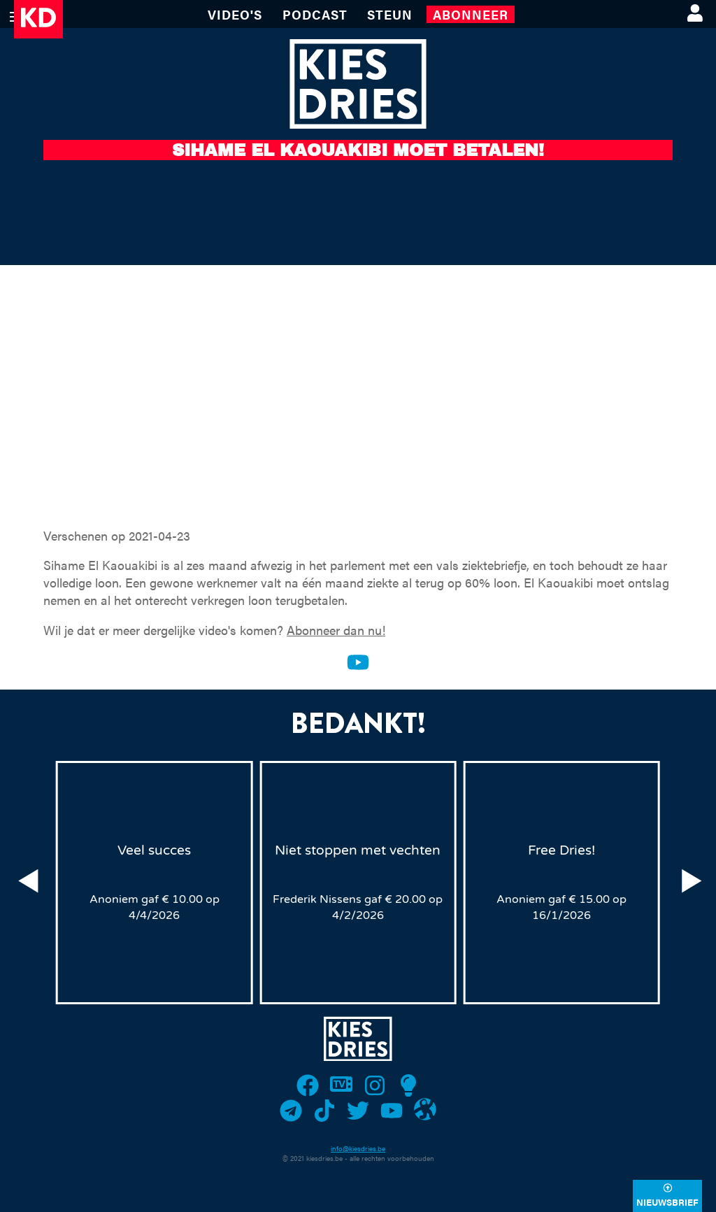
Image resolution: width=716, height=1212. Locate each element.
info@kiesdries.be (358, 1148)
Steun (390, 14)
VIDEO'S (235, 14)
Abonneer (470, 14)
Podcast (315, 14)
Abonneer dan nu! (336, 630)
